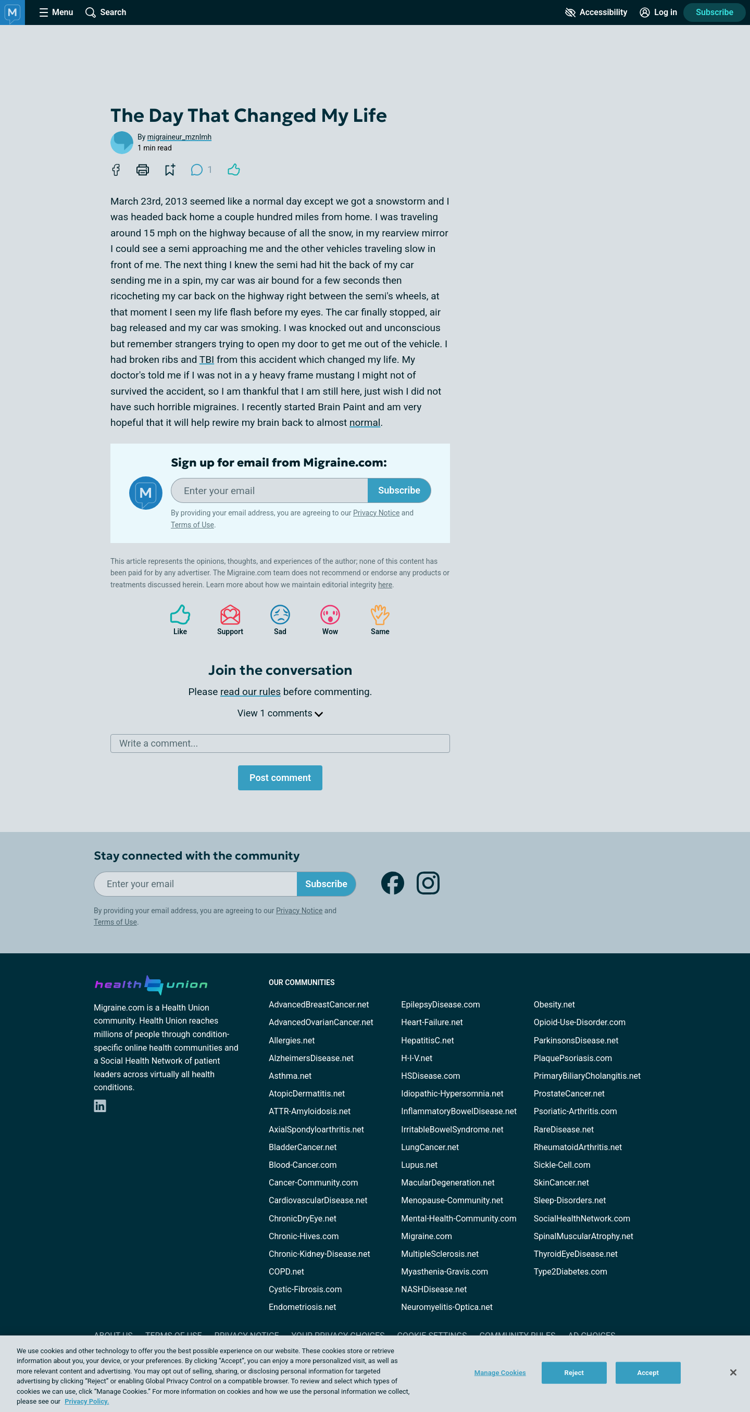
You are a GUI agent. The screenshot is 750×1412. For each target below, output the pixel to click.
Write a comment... (158, 743)
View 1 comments (280, 713)
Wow (325, 620)
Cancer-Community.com (313, 1183)
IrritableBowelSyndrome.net (452, 1129)
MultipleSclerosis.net (440, 1254)
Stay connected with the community (196, 856)
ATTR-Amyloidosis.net (310, 1111)
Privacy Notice (376, 513)
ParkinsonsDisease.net (576, 1040)
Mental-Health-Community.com (458, 1219)
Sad (275, 620)
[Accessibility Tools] (596, 12)
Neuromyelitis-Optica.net (447, 1307)
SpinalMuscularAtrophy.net (583, 1236)
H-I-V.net (416, 1058)
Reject (574, 1373)
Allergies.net (292, 1040)
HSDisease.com (430, 1076)
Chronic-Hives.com (304, 1236)
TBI (206, 359)
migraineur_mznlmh (179, 137)
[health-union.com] (151, 983)
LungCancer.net (430, 1147)
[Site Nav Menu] (56, 12)
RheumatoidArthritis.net (578, 1147)
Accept (648, 1373)
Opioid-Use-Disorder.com (580, 1022)
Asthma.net (290, 1076)
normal (364, 422)
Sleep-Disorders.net (570, 1200)
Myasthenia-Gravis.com (444, 1272)
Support (226, 620)
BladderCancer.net (303, 1147)
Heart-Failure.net (432, 1022)
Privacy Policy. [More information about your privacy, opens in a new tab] (87, 1401)
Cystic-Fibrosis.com (305, 1289)
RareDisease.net (564, 1129)
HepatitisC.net (427, 1040)
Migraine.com (426, 1236)
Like (175, 620)
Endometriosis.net (302, 1307)
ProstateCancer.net (569, 1094)
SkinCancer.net (561, 1183)
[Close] (733, 1372)
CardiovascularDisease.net (318, 1200)
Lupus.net (419, 1165)
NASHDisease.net (434, 1289)
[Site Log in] (658, 12)
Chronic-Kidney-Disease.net (319, 1254)
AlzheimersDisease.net (311, 1058)
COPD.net (286, 1272)
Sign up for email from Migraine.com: (279, 463)
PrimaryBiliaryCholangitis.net (587, 1076)
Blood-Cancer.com (303, 1165)
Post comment (280, 777)
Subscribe (714, 12)
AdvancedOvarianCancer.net (321, 1022)
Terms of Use (192, 525)
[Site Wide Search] (105, 12)
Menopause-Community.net (452, 1200)
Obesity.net (554, 1005)
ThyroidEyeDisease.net (576, 1254)
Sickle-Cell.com (562, 1165)
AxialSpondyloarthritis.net (316, 1129)
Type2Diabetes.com (570, 1272)
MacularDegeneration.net (447, 1183)
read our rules (250, 692)
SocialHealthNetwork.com (582, 1219)
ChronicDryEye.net (302, 1219)
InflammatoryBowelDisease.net (459, 1111)
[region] (375, 1373)
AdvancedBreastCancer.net (319, 1005)
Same (375, 620)
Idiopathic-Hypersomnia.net (452, 1094)
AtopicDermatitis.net (307, 1094)
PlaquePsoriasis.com (573, 1058)
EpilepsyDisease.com (440, 1005)
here (385, 585)
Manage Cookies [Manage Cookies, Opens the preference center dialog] (500, 1373)
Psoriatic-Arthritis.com (575, 1111)
